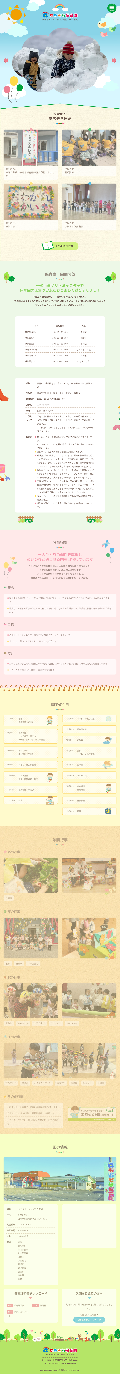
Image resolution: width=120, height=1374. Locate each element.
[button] (6, 61)
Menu (111, 8)
